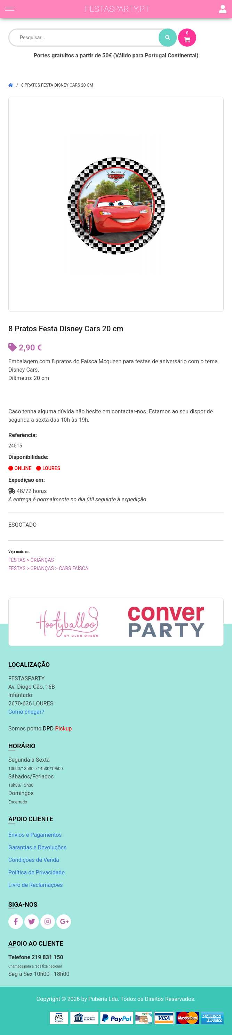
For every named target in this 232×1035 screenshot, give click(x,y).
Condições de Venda (33, 860)
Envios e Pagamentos (35, 835)
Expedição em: (26, 480)
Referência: (22, 435)
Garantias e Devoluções (37, 847)
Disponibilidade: (28, 457)
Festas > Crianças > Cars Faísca (48, 568)
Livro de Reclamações (35, 885)
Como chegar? (26, 712)
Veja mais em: (19, 551)
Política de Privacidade (36, 872)
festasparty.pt (117, 9)
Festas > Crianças (31, 560)
